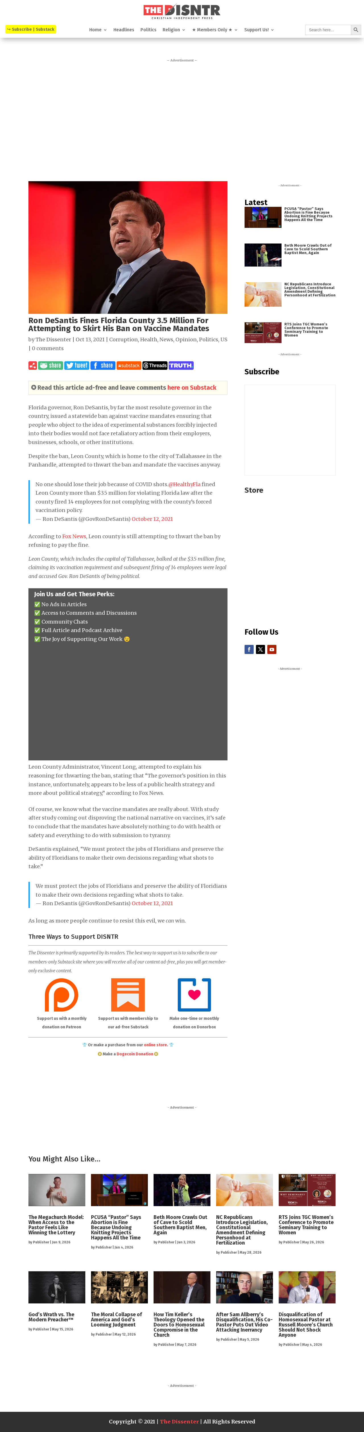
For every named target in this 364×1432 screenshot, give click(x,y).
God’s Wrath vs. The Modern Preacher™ (51, 1317)
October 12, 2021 (152, 519)
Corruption (123, 339)
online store (155, 1045)
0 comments (48, 348)
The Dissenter (53, 339)
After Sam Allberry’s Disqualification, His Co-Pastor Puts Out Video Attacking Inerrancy (244, 1322)
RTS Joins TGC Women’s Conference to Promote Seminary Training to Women (306, 329)
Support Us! (256, 30)
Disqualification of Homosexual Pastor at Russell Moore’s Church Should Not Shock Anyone (306, 1324)
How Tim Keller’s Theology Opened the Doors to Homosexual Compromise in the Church (179, 1324)
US (224, 339)
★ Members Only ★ (212, 30)
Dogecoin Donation (135, 1054)
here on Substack (191, 387)
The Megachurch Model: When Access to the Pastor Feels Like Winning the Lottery (56, 1225)
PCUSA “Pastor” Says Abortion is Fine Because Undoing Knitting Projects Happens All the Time (308, 214)
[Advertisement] (182, 119)
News (166, 339)
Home (95, 30)
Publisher (41, 1242)
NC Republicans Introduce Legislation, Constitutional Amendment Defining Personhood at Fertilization (310, 289)
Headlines (123, 30)
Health (148, 339)
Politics (148, 30)
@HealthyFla (184, 484)
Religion (171, 30)
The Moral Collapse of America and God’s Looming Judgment (116, 1319)
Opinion (186, 339)
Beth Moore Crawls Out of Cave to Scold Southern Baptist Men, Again (308, 249)
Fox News (74, 536)
